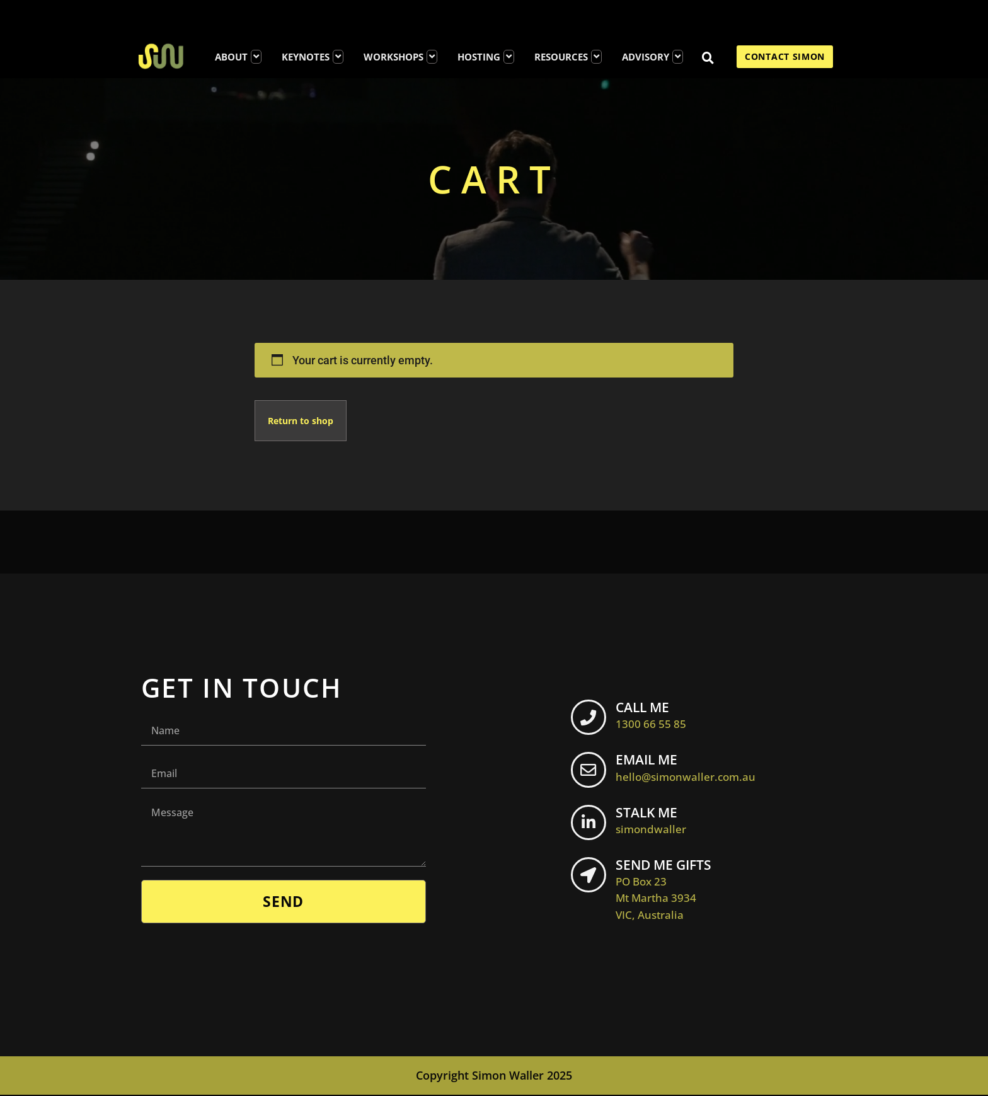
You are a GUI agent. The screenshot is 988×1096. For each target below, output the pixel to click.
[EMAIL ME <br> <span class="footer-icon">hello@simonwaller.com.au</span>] (591, 773)
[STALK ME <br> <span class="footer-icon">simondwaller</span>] (591, 825)
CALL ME (656, 714)
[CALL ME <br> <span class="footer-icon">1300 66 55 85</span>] (591, 720)
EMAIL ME (691, 767)
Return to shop (300, 421)
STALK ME (656, 820)
